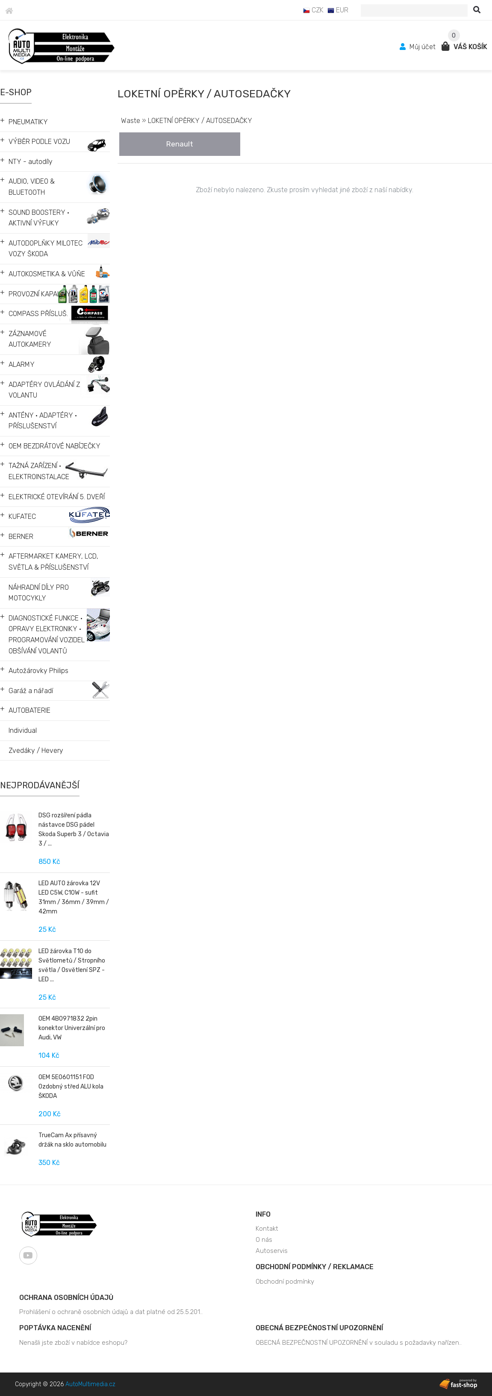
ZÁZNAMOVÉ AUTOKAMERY (30, 339)
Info (263, 1214)
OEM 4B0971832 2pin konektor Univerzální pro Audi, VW (71, 1028)
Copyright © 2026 (65, 1384)
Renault (179, 144)
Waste (130, 121)
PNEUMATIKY (28, 122)
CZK (313, 10)
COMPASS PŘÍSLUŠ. (38, 314)
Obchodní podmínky (285, 1281)
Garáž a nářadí (31, 691)
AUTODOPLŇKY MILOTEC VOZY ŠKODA (45, 248)
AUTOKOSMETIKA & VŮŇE (47, 274)
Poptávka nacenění (55, 1328)
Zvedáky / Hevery (36, 750)
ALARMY (22, 364)
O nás (264, 1240)
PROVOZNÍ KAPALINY (40, 294)
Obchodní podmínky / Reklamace (315, 1267)
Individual (23, 730)
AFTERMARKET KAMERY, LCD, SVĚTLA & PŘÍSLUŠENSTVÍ (53, 561)
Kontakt (267, 1228)
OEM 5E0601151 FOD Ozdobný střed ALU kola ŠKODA (70, 1087)
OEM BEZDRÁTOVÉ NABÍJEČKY (54, 446)
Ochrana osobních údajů (66, 1298)
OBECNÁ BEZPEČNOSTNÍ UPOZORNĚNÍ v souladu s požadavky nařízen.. (359, 1342)
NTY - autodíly (31, 162)
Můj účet (418, 47)
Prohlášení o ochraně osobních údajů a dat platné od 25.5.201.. (111, 1312)
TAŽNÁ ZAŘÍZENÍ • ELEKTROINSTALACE (39, 471)
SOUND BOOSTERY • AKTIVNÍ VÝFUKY (39, 218)
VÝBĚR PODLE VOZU (39, 142)
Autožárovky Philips (38, 671)
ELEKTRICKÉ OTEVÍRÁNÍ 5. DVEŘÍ (57, 497)
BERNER (21, 537)
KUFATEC (22, 516)
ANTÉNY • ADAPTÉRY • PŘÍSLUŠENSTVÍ (43, 420)
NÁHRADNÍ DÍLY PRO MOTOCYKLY (39, 593)
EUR (337, 10)
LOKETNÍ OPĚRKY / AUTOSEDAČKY (200, 121)
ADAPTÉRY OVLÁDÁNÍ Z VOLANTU (44, 390)
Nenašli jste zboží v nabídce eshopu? (73, 1342)
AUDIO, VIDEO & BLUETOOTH (32, 186)
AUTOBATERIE (29, 710)
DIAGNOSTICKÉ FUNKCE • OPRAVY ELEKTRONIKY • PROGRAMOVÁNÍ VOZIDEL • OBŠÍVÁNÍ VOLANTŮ (48, 634)
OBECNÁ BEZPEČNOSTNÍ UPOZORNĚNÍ (319, 1328)
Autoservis (272, 1251)
